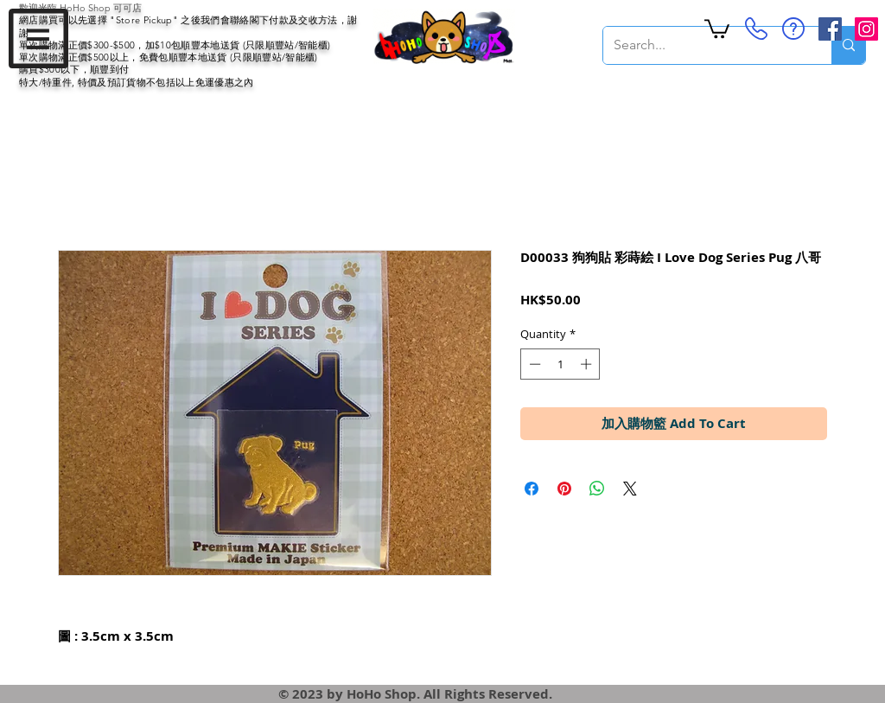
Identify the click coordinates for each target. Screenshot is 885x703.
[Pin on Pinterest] (564, 488)
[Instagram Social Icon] (866, 29)
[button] (38, 38)
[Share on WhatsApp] (597, 488)
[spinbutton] (560, 364)
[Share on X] (630, 488)
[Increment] (587, 364)
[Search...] (704, 45)
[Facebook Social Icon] (830, 29)
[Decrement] (533, 364)
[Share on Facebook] (531, 488)
